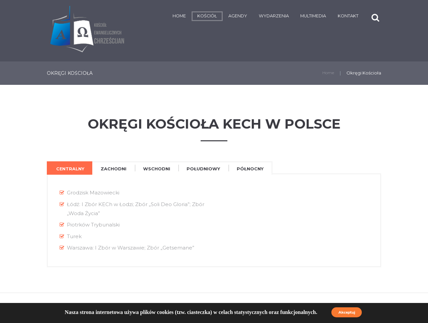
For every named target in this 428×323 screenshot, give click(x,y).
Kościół (180, 17)
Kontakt (341, 17)
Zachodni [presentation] (119, 169)
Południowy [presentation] (217, 169)
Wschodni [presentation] (166, 169)
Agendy (214, 17)
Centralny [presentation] (72, 169)
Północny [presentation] (267, 169)
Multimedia (301, 17)
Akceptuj (346, 312)
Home (148, 17)
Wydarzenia (255, 17)
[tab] (72, 169)
